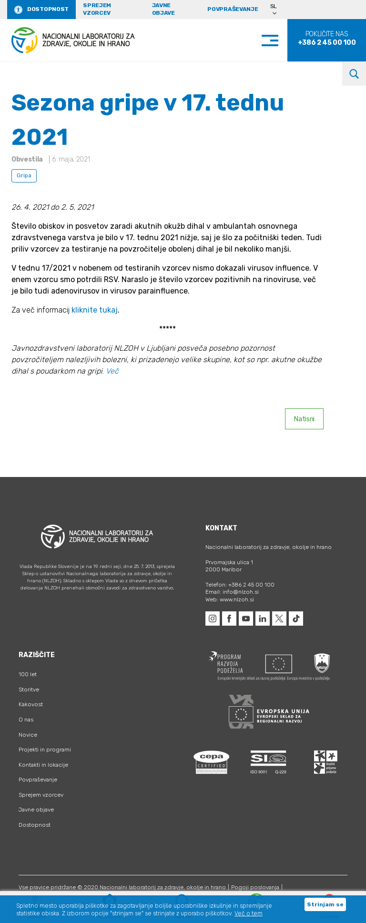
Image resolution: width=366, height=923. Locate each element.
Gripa (24, 175)
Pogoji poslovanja (255, 887)
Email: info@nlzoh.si (232, 591)
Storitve (29, 689)
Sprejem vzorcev (97, 9)
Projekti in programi (45, 749)
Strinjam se (325, 904)
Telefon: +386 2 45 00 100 (239, 584)
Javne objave (163, 9)
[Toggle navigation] (279, 40)
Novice (28, 734)
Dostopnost (48, 9)
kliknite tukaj (94, 309)
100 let (28, 674)
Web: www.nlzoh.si (229, 599)
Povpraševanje (232, 9)
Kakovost (31, 704)
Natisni (304, 419)
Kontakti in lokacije (43, 764)
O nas (26, 719)
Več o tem (248, 913)
